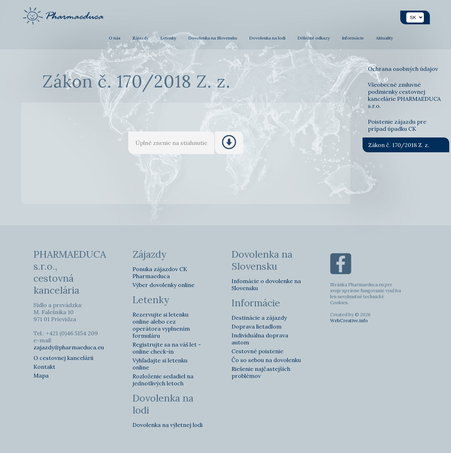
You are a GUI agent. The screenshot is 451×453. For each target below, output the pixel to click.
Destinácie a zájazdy (259, 317)
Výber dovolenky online (163, 284)
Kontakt (44, 366)
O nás (115, 38)
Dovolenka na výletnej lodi (167, 424)
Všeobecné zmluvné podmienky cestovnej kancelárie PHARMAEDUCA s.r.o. (404, 95)
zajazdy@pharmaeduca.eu (68, 347)
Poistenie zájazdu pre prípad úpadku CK (397, 125)
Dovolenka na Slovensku (212, 38)
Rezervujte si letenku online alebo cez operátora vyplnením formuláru (161, 325)
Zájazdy (140, 38)
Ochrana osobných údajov (403, 68)
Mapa (41, 375)
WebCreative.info (349, 321)
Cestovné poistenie (257, 351)
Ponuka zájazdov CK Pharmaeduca (159, 272)
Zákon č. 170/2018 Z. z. (398, 144)
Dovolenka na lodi (267, 38)
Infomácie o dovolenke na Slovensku (266, 284)
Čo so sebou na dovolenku (266, 359)
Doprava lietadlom (256, 326)
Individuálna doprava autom (259, 339)
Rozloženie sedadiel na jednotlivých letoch (162, 380)
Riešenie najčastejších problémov (260, 372)
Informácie (353, 38)
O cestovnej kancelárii (63, 357)
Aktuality (384, 38)
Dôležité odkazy (313, 38)
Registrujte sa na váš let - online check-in (166, 348)
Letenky (168, 38)
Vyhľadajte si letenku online (159, 364)
